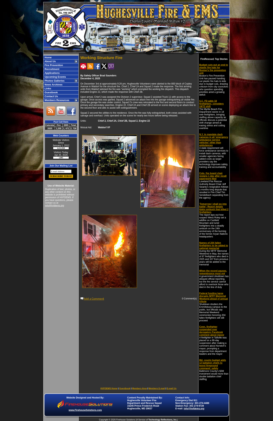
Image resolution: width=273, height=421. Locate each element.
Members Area (139, 388)
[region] (60, 79)
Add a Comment (94, 299)
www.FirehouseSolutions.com (85, 410)
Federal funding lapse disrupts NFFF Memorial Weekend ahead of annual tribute (213, 297)
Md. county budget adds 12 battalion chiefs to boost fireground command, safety (212, 364)
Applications (52, 72)
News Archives (53, 84)
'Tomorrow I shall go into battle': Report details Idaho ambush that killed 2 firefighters (214, 208)
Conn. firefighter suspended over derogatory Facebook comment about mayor (211, 330)
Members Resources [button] (56, 100)
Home (48, 57)
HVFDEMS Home (108, 388)
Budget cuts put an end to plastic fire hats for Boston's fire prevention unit (213, 69)
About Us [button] (50, 61)
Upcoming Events (55, 76)
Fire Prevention (53, 65)
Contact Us (51, 96)
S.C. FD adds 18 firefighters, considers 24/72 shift (211, 104)
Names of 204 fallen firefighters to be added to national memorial (213, 245)
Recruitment (51, 69)
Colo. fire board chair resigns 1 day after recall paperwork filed (213, 176)
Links (47, 88)
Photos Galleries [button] (54, 80)
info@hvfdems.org (54, 205)
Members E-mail (157, 388)
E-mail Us (171, 388)
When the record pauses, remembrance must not (213, 272)
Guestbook (51, 92)
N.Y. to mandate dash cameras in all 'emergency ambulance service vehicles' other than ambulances (213, 140)
